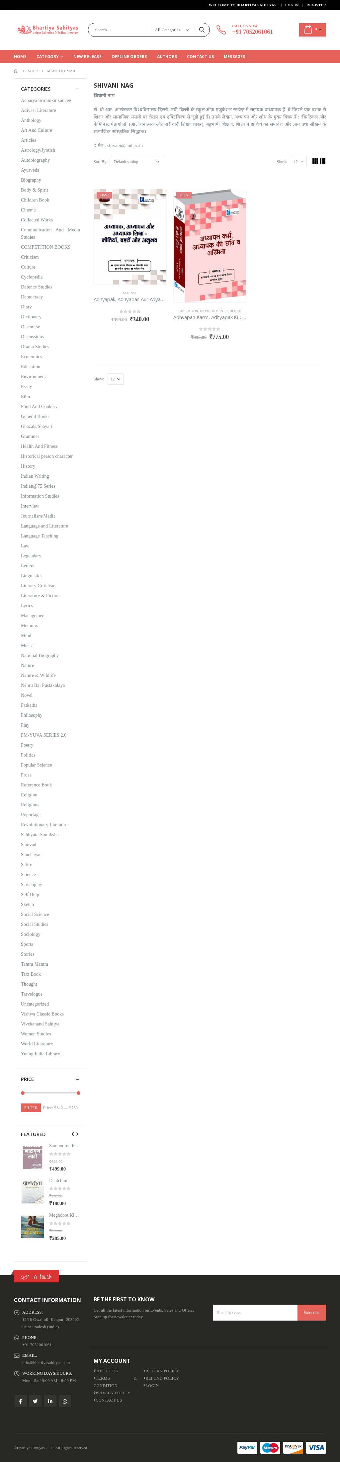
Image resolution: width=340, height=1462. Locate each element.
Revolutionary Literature (45, 824)
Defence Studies (36, 286)
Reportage (31, 814)
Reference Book (36, 784)
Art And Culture (36, 130)
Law (25, 545)
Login (151, 1385)
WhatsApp (65, 1401)
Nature (27, 665)
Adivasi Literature (38, 110)
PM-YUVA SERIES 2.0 (44, 735)
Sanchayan (31, 854)
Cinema (28, 209)
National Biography (40, 655)
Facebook (21, 1401)
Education (188, 311)
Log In (292, 5)
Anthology (31, 120)
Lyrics (27, 605)
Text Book (31, 974)
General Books (35, 416)
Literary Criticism (38, 585)
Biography (31, 180)
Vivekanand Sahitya (40, 1023)
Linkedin (50, 1401)
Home (20, 56)
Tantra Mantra (34, 964)
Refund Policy (161, 1378)
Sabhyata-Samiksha (40, 834)
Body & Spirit (34, 190)
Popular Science (36, 765)
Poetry (27, 745)
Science (130, 293)
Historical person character (47, 456)
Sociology (31, 934)
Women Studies (36, 1033)
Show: (282, 161)
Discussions (32, 336)
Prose (26, 774)
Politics (28, 755)
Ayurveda (30, 170)
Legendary (31, 555)
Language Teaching (39, 535)
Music (27, 645)
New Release (87, 56)
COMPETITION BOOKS (45, 247)
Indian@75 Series (38, 486)
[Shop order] (137, 161)
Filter (31, 1107)
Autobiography (35, 160)
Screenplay (31, 884)
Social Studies (34, 924)
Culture (28, 267)
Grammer (30, 436)
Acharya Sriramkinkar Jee (46, 100)
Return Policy (161, 1371)
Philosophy (31, 715)
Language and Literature (44, 526)
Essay (26, 386)
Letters (27, 565)
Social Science (35, 914)
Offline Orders (129, 56)
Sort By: (101, 161)
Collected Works (37, 219)
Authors (167, 56)
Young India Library (40, 1053)
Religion (29, 794)
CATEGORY (48, 56)
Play (25, 725)
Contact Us (200, 56)
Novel (27, 695)
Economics (31, 356)
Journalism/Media (38, 516)
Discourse (30, 326)
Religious (30, 804)
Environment (212, 311)
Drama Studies (35, 346)
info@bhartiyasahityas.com (46, 1362)
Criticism (30, 257)
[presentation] (73, 1134)
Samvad (28, 844)
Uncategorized (35, 1004)
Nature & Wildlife (38, 675)
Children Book (35, 200)
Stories (27, 954)
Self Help (30, 894)
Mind (26, 635)
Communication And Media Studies (50, 233)
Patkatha (29, 705)
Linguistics (31, 575)
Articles (28, 140)
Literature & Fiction (40, 595)
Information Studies (40, 496)
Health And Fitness (39, 446)
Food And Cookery (39, 406)
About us (106, 1371)
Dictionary (31, 316)
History (28, 466)
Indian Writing (35, 476)
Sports (27, 944)
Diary (26, 306)
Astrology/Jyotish (38, 150)
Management (33, 615)
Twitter (35, 1401)
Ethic (26, 396)
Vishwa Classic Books (42, 1014)
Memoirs (29, 625)
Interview (30, 506)
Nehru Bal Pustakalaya (43, 685)
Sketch (27, 904)
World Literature (37, 1043)
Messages (234, 56)
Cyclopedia (32, 277)
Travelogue (31, 994)
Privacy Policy (112, 1393)
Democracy (32, 296)
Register (316, 5)
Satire (26, 864)
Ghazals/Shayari (36, 426)
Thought (29, 984)
